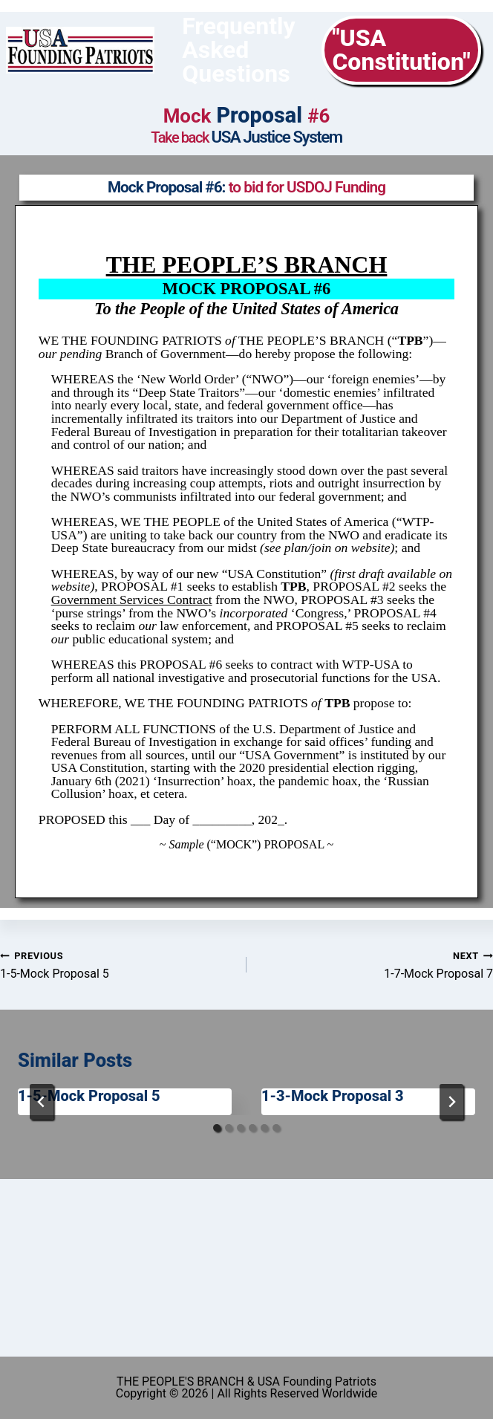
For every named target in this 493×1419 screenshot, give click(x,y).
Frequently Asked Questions (238, 50)
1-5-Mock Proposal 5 (117, 964)
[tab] (217, 1127)
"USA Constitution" (401, 50)
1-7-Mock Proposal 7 (375, 964)
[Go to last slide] (41, 1102)
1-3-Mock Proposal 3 (332, 1096)
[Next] (451, 1102)
